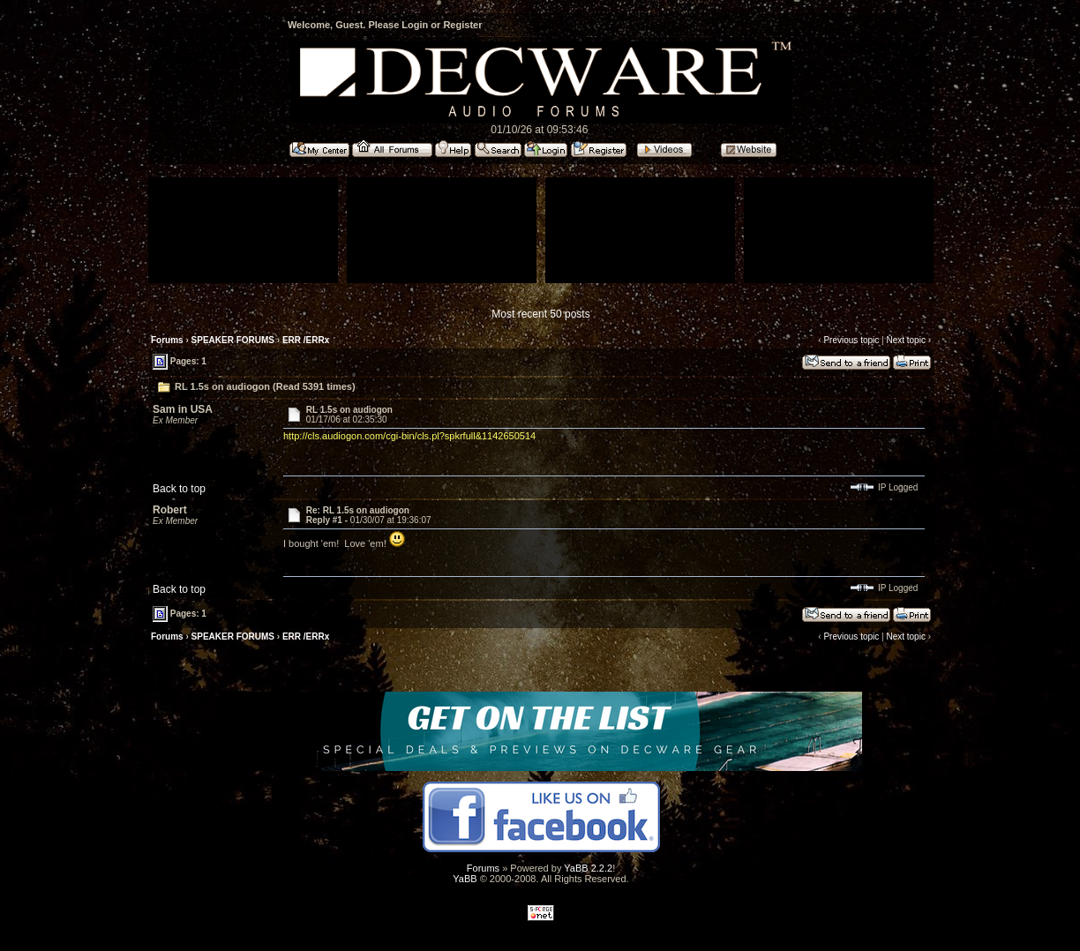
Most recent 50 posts (540, 314)
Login (414, 24)
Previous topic (851, 340)
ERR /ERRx (305, 340)
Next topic (905, 340)
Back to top (179, 489)
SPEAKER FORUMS (232, 340)
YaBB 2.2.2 (588, 868)
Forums (167, 340)
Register (462, 24)
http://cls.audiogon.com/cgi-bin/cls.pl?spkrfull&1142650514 (409, 436)
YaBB (464, 878)
